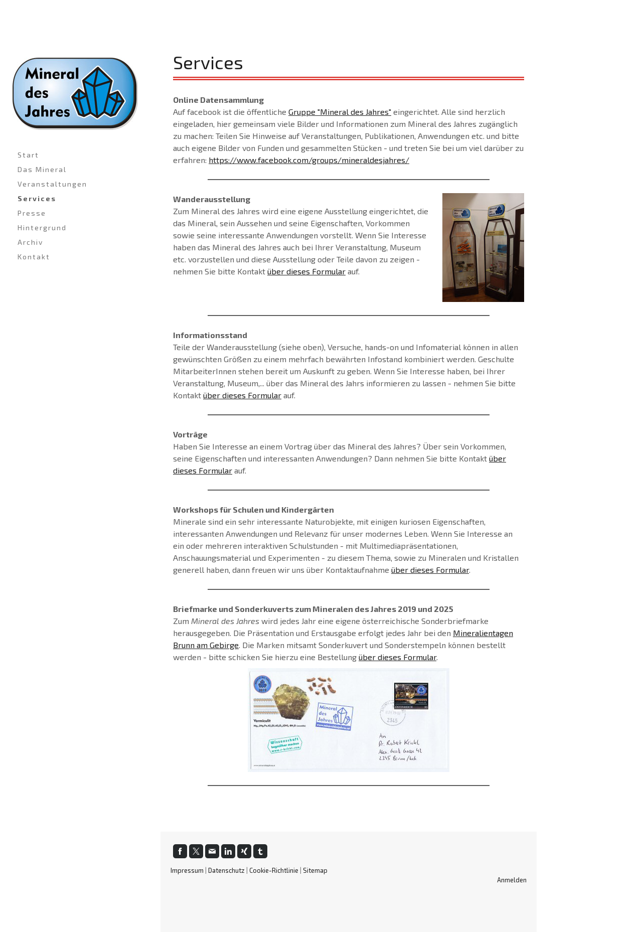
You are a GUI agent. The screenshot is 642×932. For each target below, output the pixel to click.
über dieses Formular (306, 271)
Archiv (30, 242)
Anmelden (512, 880)
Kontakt (34, 256)
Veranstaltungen (52, 184)
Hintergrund (42, 227)
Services (37, 198)
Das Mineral (42, 169)
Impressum (187, 870)
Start (28, 154)
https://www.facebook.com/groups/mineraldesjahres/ (309, 160)
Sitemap (315, 870)
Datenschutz (226, 870)
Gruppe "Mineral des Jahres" (339, 111)
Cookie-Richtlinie (273, 870)
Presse (32, 213)
